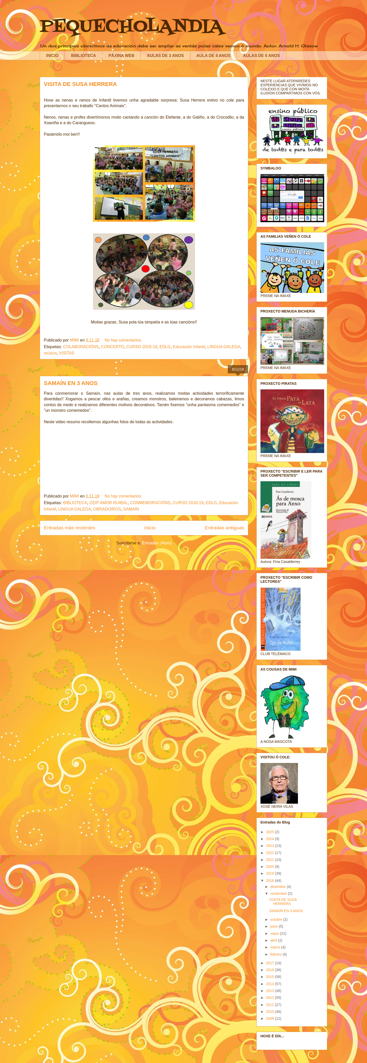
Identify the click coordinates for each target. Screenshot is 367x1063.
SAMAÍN (131, 509)
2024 (270, 839)
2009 (270, 1018)
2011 (270, 1005)
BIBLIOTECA (83, 55)
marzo (275, 947)
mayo (275, 933)
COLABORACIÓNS (81, 347)
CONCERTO (112, 347)
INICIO (52, 55)
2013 (270, 991)
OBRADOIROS (107, 509)
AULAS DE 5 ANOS (261, 55)
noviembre (279, 893)
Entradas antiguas (224, 527)
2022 (270, 853)
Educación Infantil (189, 347)
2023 (270, 846)
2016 (270, 970)
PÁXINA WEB (122, 55)
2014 (270, 984)
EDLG (165, 347)
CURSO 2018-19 (141, 347)
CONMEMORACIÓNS (150, 503)
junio (274, 926)
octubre (276, 919)
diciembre (278, 887)
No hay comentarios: (123, 340)
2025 (270, 832)
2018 (270, 880)
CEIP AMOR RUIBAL (108, 503)
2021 (270, 860)
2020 (270, 866)
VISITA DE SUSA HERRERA (80, 84)
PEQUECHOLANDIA (131, 26)
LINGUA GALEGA (223, 347)
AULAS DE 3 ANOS (165, 55)
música (50, 353)
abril (274, 940)
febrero (276, 954)
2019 (270, 873)
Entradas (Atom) (157, 543)
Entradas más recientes (69, 527)
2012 (270, 998)
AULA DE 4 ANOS (213, 55)
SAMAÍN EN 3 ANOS (71, 383)
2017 (270, 963)
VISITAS (66, 353)
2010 (270, 1012)
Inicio (150, 527)
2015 (270, 977)
